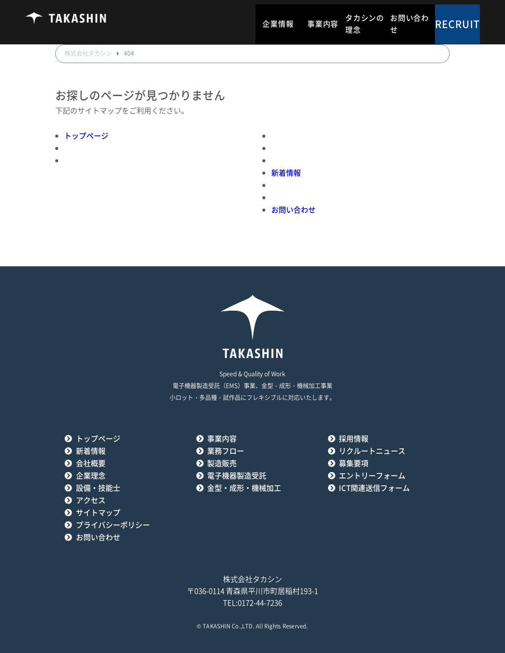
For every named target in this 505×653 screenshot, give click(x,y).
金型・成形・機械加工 (244, 488)
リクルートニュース (372, 451)
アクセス (91, 500)
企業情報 (277, 24)
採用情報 (353, 438)
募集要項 (353, 463)
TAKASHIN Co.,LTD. (228, 626)
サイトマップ (98, 512)
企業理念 (91, 475)
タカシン (65, 22)
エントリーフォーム (372, 475)
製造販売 (222, 463)
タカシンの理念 (364, 24)
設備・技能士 (98, 488)
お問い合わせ (409, 24)
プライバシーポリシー (113, 525)
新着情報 (286, 173)
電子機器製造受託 (236, 475)
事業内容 (322, 24)
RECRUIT (457, 24)
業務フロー (225, 451)
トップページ (86, 136)
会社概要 (91, 463)
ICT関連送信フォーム (374, 488)
